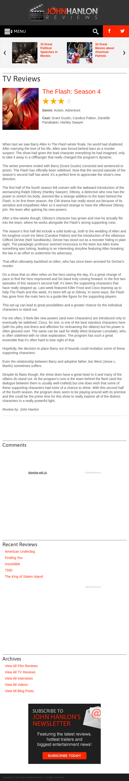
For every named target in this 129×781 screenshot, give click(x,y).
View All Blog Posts (19, 691)
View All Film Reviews (21, 666)
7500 (8, 570)
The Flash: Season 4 (71, 91)
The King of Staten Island (24, 576)
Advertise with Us (37, 472)
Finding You (13, 558)
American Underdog (20, 551)
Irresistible (12, 564)
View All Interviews (19, 678)
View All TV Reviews (20, 672)
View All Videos (16, 685)
